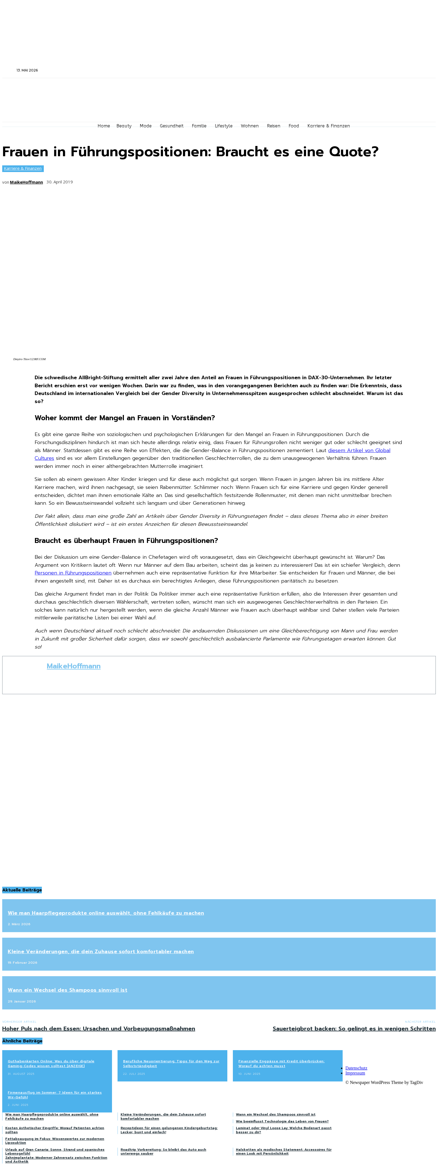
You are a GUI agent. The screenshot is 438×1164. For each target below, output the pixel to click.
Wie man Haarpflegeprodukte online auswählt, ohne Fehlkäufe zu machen (106, 913)
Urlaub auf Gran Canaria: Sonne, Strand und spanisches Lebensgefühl (55, 1151)
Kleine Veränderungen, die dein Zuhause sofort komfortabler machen (101, 951)
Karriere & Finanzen (22, 168)
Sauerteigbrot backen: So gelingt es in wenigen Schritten (354, 1028)
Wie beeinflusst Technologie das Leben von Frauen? (282, 1121)
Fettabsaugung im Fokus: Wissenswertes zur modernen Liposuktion (54, 1140)
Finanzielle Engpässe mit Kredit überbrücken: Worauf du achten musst (281, 1063)
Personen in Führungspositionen (73, 573)
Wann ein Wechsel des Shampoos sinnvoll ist (67, 990)
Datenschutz (356, 1068)
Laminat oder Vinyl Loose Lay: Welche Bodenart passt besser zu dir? (284, 1129)
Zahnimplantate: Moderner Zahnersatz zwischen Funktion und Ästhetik (56, 1159)
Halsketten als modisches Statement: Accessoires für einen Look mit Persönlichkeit (284, 1151)
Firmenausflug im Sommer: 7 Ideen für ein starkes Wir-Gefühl (55, 1095)
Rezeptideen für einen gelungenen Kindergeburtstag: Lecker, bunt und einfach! (169, 1129)
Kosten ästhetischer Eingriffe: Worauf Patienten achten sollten (54, 1129)
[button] (9, 70)
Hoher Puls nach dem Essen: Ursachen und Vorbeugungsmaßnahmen (98, 1028)
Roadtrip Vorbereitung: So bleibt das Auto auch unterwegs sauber (163, 1151)
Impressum (355, 1073)
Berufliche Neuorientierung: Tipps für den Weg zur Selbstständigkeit (171, 1063)
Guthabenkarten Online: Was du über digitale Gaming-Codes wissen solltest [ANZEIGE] (51, 1063)
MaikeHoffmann (26, 182)
